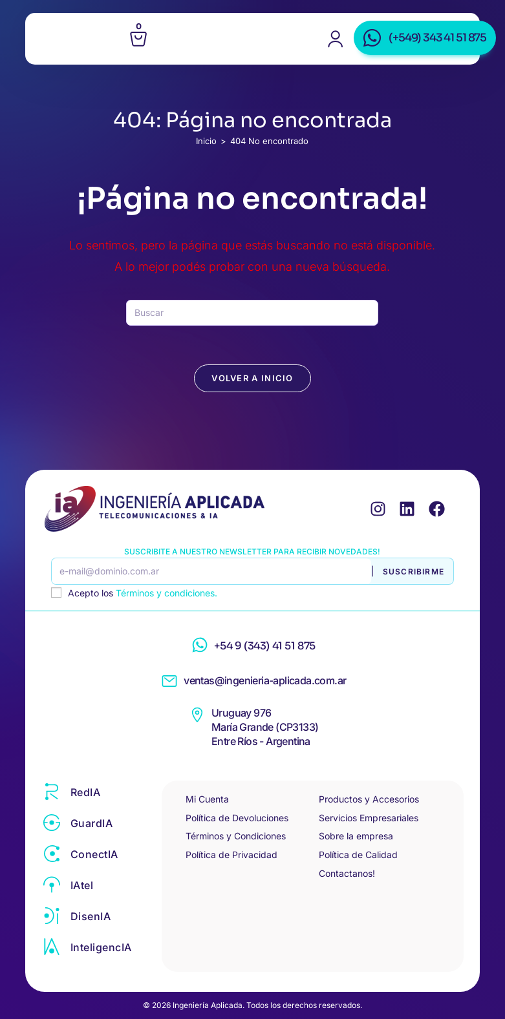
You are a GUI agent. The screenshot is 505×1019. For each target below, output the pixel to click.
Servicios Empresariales (368, 817)
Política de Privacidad (231, 854)
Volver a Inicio (252, 378)
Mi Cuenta (207, 798)
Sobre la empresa (356, 835)
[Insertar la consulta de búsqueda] (252, 313)
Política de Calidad (358, 854)
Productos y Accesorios (369, 798)
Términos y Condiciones (236, 835)
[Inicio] (206, 141)
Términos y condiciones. (166, 592)
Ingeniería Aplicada (255, 44)
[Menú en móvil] (77, 39)
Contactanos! (347, 873)
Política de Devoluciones (237, 817)
